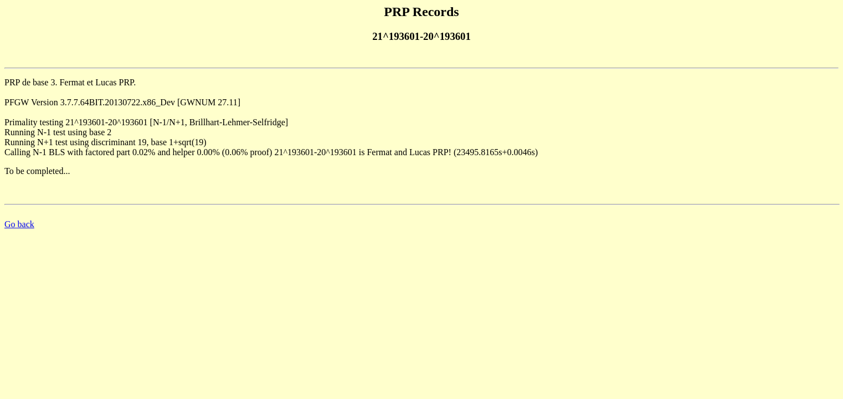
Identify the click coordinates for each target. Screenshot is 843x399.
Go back (19, 224)
